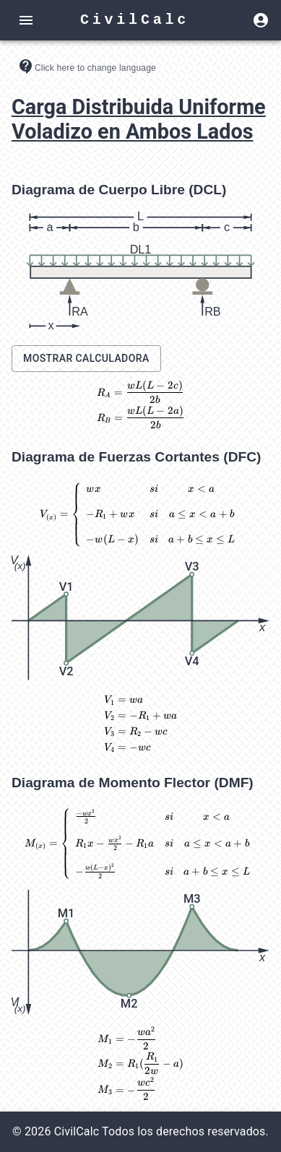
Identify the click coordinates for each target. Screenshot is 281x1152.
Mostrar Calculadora (86, 358)
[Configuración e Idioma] (87, 66)
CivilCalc (134, 20)
